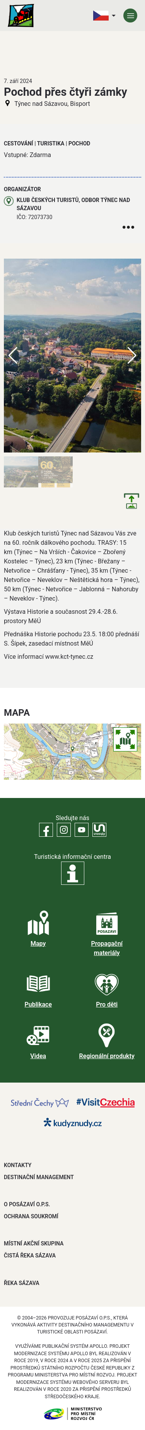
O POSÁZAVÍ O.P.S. (27, 1204)
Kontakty (17, 1165)
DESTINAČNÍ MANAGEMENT (39, 1177)
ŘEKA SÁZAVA (21, 1283)
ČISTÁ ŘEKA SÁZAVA (30, 1255)
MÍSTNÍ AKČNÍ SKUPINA (33, 1243)
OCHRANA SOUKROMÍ (31, 1216)
